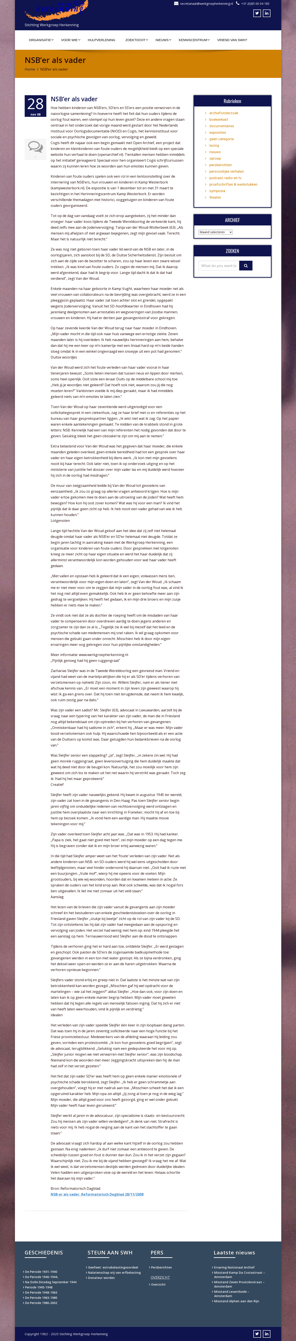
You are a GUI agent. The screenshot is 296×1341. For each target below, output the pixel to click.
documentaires (221, 126)
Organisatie (41, 40)
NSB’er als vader (74, 99)
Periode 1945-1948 (38, 1287)
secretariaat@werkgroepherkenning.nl (206, 4)
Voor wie (71, 40)
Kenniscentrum (194, 40)
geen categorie (221, 139)
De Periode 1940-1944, (41, 1277)
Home (30, 69)
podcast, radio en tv (225, 178)
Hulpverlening (101, 40)
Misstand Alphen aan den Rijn (236, 1301)
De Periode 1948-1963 (41, 1292)
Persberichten (161, 1267)
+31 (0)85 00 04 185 (255, 4)
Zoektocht (136, 40)
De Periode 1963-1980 (41, 1298)
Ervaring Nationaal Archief (234, 1267)
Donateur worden (101, 1278)
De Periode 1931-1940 (41, 1272)
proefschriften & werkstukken (233, 184)
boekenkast (218, 119)
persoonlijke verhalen (226, 171)
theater (215, 197)
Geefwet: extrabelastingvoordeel (113, 1267)
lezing (214, 145)
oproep (215, 158)
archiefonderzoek (223, 113)
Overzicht (158, 1284)
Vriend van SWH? (232, 40)
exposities (217, 132)
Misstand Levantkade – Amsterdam (231, 1294)
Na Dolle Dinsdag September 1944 (50, 1282)
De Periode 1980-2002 (41, 1303)
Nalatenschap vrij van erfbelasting (114, 1272)
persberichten (220, 165)
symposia (217, 191)
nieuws (215, 152)
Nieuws (163, 40)
